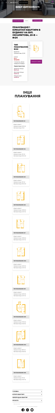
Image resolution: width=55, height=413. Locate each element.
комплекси (47, 2)
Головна (15, 391)
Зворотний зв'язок (23, 2)
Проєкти (15, 400)
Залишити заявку (37, 20)
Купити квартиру (18, 394)
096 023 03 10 (13, 2)
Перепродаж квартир (20, 397)
